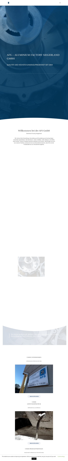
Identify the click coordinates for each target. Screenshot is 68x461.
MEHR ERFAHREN (34, 396)
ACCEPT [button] (34, 458)
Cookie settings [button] (61, 456)
